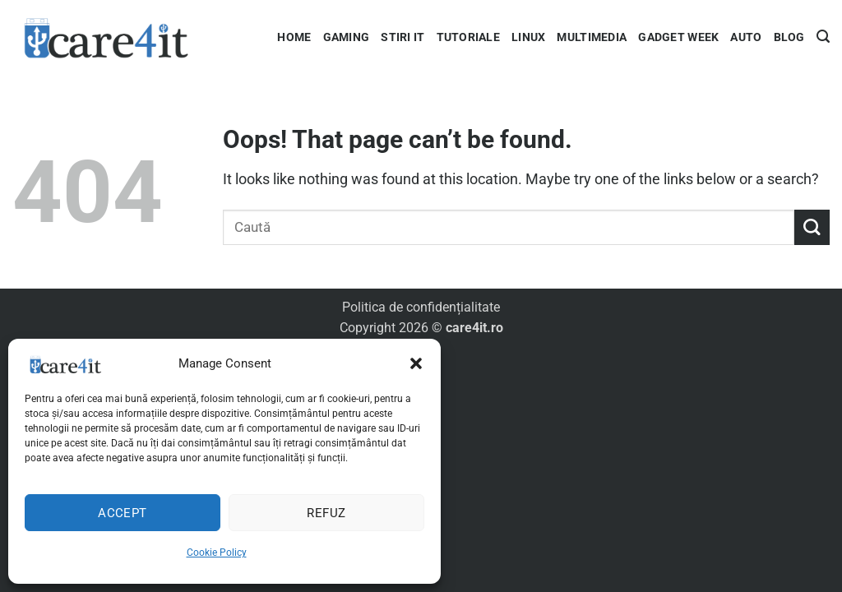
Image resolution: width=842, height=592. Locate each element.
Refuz (326, 513)
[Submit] (812, 227)
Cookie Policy (217, 552)
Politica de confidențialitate (421, 307)
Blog (789, 37)
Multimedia (592, 37)
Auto (745, 37)
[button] (416, 363)
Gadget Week (678, 37)
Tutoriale (469, 37)
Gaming (346, 37)
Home (294, 37)
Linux (528, 37)
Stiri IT (402, 37)
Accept (122, 513)
